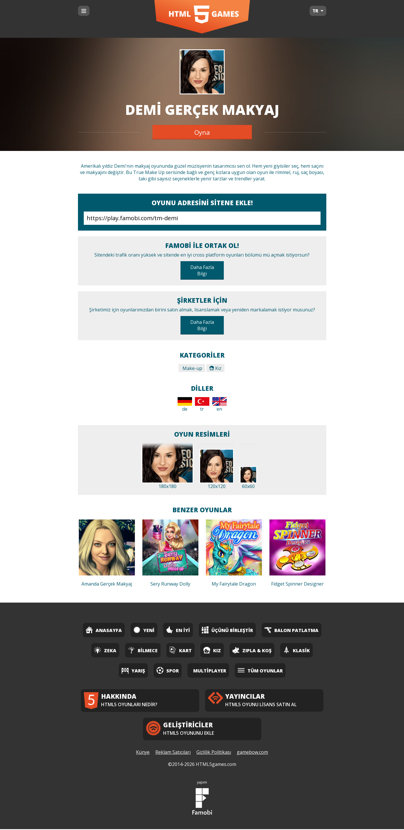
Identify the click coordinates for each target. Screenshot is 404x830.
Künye (143, 753)
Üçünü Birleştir (227, 629)
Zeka (105, 650)
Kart (180, 650)
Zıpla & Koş (251, 650)
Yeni (143, 629)
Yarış (133, 670)
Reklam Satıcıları (173, 753)
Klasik (296, 650)
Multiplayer (209, 671)
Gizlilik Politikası (213, 753)
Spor (168, 670)
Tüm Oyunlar (260, 670)
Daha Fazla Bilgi (202, 270)
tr (202, 404)
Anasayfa (104, 629)
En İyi (178, 629)
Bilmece (143, 650)
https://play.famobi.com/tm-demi (202, 218)
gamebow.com (252, 753)
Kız (215, 368)
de (185, 404)
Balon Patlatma (292, 629)
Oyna (202, 132)
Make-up (191, 368)
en (219, 404)
